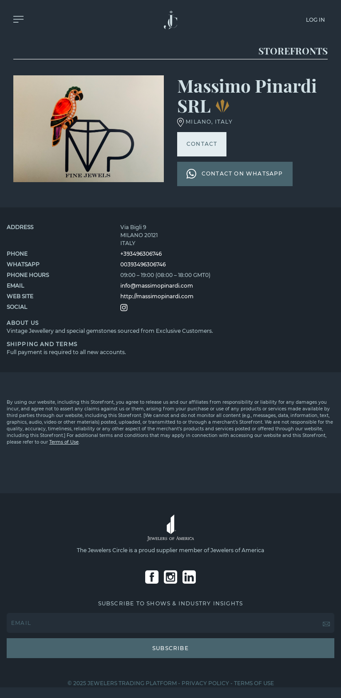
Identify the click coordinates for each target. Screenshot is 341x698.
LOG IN (315, 19)
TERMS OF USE (254, 683)
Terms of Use (64, 442)
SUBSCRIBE (170, 648)
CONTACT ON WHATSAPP (234, 174)
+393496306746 (141, 253)
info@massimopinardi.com (156, 285)
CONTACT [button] (201, 143)
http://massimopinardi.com (157, 296)
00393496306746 (143, 264)
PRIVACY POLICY (205, 683)
